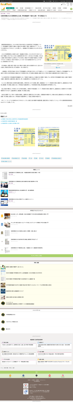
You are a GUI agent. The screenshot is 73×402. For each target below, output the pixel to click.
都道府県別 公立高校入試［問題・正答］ (10, 123)
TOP (36, 372)
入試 (31, 158)
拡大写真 (58, 67)
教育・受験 (6, 342)
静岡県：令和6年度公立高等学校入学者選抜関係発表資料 (15, 119)
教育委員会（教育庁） (57, 158)
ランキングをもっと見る (36, 255)
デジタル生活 (7, 359)
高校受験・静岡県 (6, 158)
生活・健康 (41, 351)
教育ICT (41, 342)
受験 (36, 158)
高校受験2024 (16, 158)
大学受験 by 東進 (10, 8)
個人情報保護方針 (37, 381)
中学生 (42, 158)
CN (65, 4)
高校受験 (25, 158)
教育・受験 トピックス (7, 161)
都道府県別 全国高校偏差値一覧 (9, 121)
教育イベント (6, 351)
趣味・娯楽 (41, 359)
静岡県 (48, 158)
